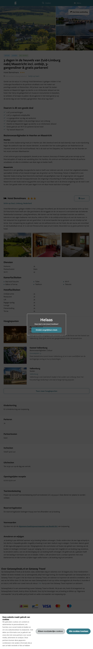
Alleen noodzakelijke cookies (50, 631)
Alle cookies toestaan (78, 631)
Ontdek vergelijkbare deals (46, 330)
